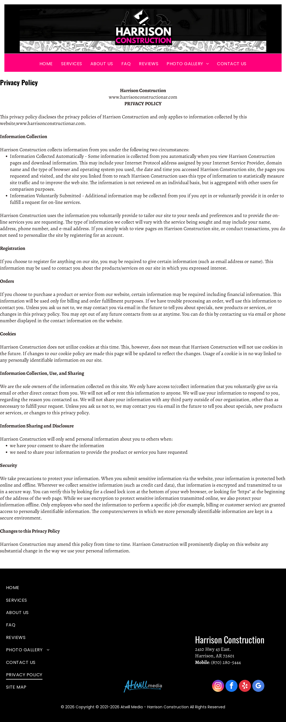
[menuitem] (46, 63)
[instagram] (218, 686)
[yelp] (245, 686)
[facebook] (231, 686)
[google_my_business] (258, 686)
